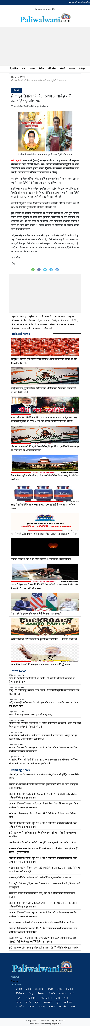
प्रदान (48, 320)
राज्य (23, 69)
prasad (16, 328)
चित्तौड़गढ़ (20, 993)
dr (14, 324)
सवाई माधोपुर (31, 998)
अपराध (32, 69)
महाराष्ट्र (42, 1007)
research (38, 328)
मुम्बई (37, 1002)
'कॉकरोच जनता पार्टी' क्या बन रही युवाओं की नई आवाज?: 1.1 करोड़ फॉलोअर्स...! (45, 639)
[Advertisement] (45, 46)
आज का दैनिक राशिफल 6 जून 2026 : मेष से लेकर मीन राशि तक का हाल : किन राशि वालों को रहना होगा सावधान (43, 749)
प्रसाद (23, 316)
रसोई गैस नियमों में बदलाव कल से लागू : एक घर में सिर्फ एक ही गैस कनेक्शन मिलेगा (44, 507)
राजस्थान (31, 1007)
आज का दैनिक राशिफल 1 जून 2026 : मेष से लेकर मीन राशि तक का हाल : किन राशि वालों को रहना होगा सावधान (43, 905)
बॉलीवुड (82, 69)
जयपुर (28, 989)
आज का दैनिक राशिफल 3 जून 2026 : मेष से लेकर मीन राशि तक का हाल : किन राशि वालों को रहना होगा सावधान (43, 825)
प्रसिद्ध (75, 320)
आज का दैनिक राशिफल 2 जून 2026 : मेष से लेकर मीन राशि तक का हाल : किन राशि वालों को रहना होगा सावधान (43, 915)
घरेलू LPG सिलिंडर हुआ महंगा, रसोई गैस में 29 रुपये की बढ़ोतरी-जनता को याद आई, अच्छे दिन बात (44, 361)
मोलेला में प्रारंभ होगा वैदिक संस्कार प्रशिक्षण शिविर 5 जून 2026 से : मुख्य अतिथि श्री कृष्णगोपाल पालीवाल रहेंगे (44, 870)
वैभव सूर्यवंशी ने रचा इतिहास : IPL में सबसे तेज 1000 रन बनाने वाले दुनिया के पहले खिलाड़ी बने (44, 885)
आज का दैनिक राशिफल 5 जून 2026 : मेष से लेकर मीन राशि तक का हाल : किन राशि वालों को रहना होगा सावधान (43, 860)
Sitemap (15, 981)
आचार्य (40, 316)
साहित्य (56, 320)
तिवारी (49, 316)
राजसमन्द (39, 989)
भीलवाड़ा (62, 993)
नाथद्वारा (50, 989)
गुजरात (52, 1007)
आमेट (60, 989)
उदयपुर (19, 989)
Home (14, 77)
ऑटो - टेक (52, 69)
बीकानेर (52, 993)
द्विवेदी (31, 316)
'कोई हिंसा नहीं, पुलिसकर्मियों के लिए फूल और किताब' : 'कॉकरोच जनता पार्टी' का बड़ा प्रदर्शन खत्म (43, 390)
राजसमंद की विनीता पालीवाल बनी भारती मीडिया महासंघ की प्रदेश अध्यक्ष (40, 878)
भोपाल (66, 998)
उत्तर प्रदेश (62, 1007)
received (44, 324)
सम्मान (32, 320)
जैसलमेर (41, 993)
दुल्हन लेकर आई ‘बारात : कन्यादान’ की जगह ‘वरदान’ (31, 715)
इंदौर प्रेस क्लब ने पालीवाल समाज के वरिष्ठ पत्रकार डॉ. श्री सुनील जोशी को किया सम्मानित (42, 835)
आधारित (65, 320)
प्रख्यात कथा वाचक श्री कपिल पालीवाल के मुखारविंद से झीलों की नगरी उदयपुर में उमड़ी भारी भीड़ (43, 786)
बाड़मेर (18, 998)
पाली (72, 993)
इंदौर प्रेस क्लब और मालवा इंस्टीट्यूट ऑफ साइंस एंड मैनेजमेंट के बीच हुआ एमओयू (43, 948)
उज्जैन (18, 1002)
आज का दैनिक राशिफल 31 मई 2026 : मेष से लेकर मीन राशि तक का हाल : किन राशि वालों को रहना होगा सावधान (43, 806)
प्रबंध (24, 320)
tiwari (33, 324)
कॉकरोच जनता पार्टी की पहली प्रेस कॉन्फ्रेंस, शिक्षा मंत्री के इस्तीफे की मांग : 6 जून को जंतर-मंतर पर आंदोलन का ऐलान (45, 448)
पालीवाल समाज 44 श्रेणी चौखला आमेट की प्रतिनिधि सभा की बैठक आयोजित (42, 922)
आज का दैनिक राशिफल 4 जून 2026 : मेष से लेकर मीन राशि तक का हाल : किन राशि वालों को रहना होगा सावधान (43, 930)
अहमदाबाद (48, 1002)
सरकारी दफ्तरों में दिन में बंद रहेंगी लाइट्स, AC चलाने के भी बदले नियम (41, 559)
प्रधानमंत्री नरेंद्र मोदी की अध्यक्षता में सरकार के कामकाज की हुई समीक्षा (40, 664)
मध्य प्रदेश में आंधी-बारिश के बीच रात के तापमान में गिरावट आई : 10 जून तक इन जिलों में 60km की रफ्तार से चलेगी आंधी (43, 737)
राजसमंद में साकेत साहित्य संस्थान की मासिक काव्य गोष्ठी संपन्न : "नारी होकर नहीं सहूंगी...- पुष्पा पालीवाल (43, 850)
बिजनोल (69, 989)
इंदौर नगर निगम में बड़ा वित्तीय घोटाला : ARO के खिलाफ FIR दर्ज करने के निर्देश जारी (43, 815)
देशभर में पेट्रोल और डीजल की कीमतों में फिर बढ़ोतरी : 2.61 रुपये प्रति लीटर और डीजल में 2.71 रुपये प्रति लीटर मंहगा (44, 587)
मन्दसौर (28, 1002)
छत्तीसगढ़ (68, 1002)
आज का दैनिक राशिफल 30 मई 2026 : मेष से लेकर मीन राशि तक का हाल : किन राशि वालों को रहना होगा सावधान (43, 796)
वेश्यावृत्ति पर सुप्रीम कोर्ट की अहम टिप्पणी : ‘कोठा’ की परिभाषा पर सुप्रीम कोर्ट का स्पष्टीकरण (45, 478)
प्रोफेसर (16, 320)
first (53, 324)
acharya (62, 324)
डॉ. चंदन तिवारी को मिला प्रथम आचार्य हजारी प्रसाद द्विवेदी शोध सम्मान (38, 80)
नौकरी (62, 69)
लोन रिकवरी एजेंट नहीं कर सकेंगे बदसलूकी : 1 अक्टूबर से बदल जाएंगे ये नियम (44, 534)
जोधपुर (31, 993)
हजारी (15, 316)
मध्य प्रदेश (20, 1007)
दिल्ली (22, 77)
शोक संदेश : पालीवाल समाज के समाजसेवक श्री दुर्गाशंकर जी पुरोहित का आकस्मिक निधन (44, 776)
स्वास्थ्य (72, 69)
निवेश (41, 69)
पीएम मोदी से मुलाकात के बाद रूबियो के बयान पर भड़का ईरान (37, 614)
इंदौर (58, 998)
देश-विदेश (14, 69)
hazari (72, 324)
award (49, 328)
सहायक (71, 316)
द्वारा (40, 320)
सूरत (58, 1002)
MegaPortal (56, 1023)
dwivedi (26, 328)
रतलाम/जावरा (46, 998)
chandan (23, 324)
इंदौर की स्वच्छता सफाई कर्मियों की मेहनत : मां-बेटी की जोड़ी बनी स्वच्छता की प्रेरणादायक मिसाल (42, 680)
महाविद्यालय (60, 316)
